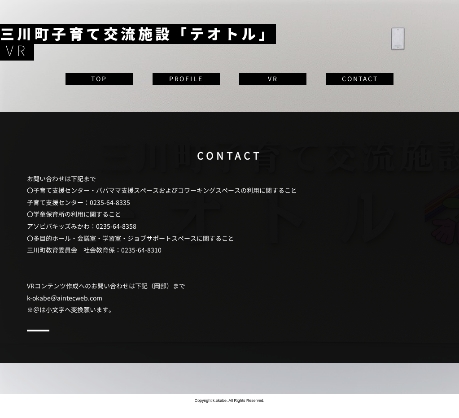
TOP (99, 78)
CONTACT (360, 78)
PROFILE (186, 78)
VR (273, 78)
